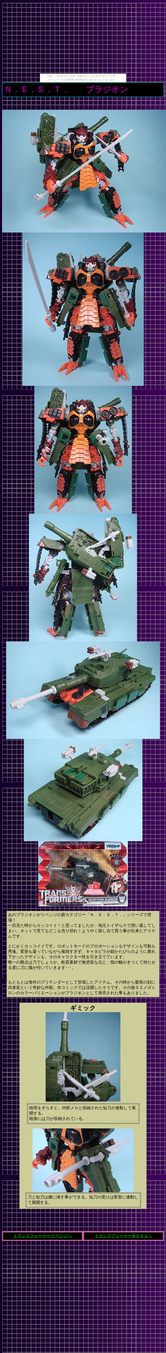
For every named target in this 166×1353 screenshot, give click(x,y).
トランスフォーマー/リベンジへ (42, 1236)
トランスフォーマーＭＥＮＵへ (123, 1236)
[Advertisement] (83, 38)
